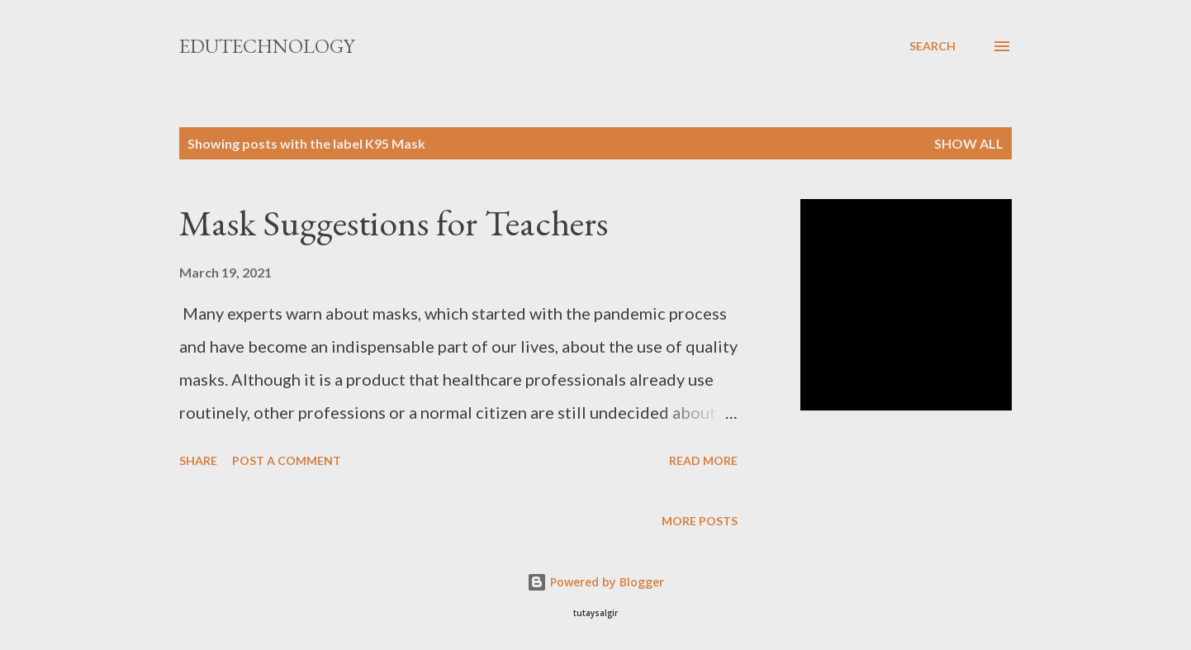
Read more (703, 460)
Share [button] (198, 460)
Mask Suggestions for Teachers (393, 222)
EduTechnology (266, 46)
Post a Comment (286, 460)
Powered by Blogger (595, 582)
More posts (700, 521)
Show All (969, 143)
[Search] (932, 46)
